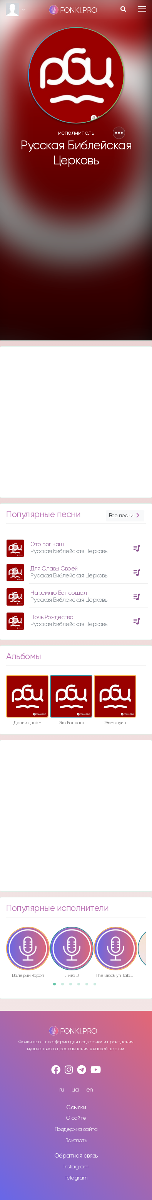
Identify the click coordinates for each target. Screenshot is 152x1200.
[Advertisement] (75, 257)
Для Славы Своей (54, 569)
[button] (119, 133)
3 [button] (73, 986)
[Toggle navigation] (142, 9)
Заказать (76, 1140)
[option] (76, 581)
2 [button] (65, 986)
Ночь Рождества (51, 617)
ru (61, 1090)
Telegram (76, 1178)
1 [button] (57, 986)
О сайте (76, 1118)
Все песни (125, 516)
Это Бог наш (47, 544)
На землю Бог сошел (58, 593)
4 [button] (81, 986)
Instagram (76, 1167)
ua (75, 1090)
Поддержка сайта (76, 1129)
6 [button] (97, 986)
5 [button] (89, 986)
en (89, 1090)
